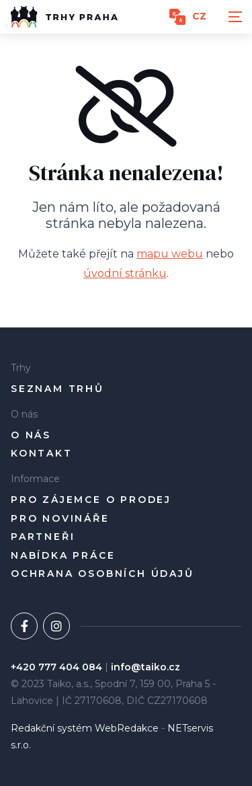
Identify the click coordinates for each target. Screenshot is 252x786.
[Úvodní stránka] (64, 17)
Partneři (43, 537)
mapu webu (169, 253)
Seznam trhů (57, 389)
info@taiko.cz (145, 667)
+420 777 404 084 (56, 667)
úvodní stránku (125, 273)
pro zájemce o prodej (91, 500)
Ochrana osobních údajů (102, 574)
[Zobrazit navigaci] (235, 17)
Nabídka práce (63, 555)
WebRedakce (127, 728)
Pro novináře (60, 518)
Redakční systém (51, 728)
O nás (31, 435)
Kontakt (42, 453)
